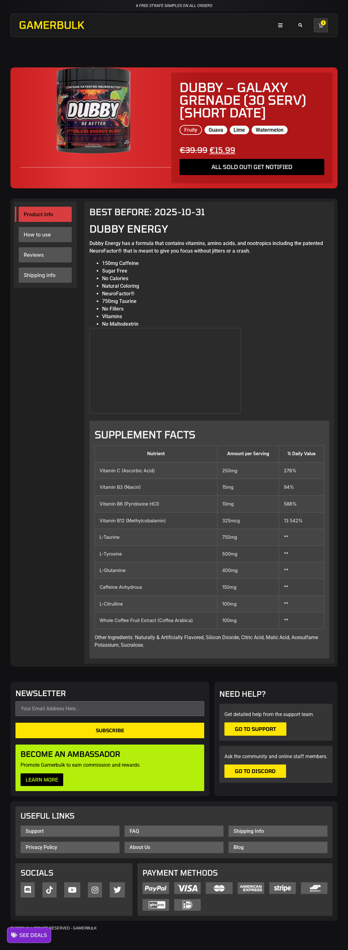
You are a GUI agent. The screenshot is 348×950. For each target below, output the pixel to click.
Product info (38, 214)
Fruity (190, 130)
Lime (239, 130)
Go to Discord (255, 771)
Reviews (34, 255)
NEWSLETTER (40, 693)
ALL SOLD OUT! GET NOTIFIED (251, 166)
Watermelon (270, 130)
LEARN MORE (42, 780)
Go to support (255, 729)
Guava (216, 130)
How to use (37, 234)
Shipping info (40, 275)
